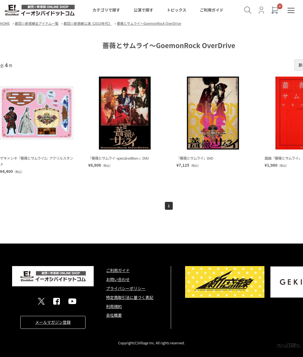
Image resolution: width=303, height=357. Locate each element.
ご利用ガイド (211, 10)
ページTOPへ (288, 345)
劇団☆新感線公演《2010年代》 (88, 23)
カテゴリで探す (106, 10)
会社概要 (114, 315)
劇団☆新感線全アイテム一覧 (37, 23)
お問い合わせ (118, 279)
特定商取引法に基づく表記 (129, 297)
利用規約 (114, 306)
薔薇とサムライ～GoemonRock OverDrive (149, 23)
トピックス (177, 10)
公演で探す (143, 10)
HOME (5, 23)
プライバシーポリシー (125, 288)
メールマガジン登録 (53, 322)
